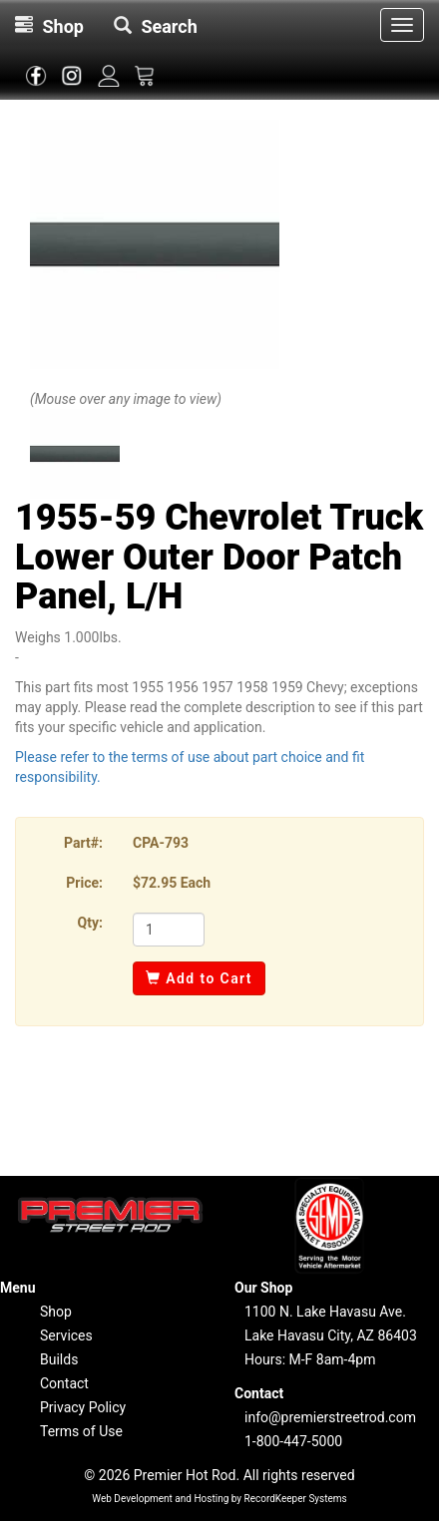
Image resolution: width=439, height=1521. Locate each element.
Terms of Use (81, 1431)
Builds (59, 1359)
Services (66, 1335)
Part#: (83, 843)
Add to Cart (199, 978)
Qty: (90, 923)
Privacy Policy (83, 1407)
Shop (56, 1312)
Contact (64, 1383)
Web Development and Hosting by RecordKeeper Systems (219, 1498)
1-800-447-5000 (293, 1441)
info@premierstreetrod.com (330, 1417)
